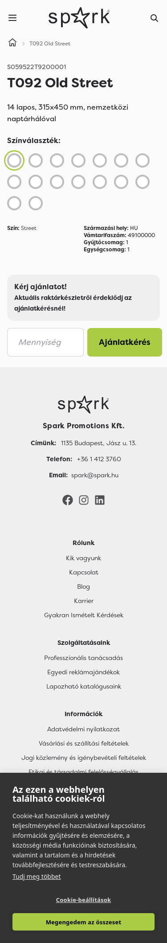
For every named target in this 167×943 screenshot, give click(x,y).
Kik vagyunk (83, 558)
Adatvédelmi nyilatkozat (83, 729)
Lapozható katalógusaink (83, 686)
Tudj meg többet (36, 876)
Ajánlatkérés (125, 342)
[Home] (12, 43)
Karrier (84, 601)
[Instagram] (83, 500)
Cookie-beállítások (83, 900)
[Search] (154, 17)
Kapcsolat (83, 572)
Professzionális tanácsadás (83, 658)
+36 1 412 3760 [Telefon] (99, 459)
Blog (83, 586)
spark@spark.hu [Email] (94, 475)
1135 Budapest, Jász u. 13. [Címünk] (98, 443)
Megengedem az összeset (84, 922)
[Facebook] (67, 500)
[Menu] (12, 17)
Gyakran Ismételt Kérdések (83, 615)
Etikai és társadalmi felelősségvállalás (83, 772)
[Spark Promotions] (79, 18)
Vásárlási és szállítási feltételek (84, 743)
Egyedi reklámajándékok (83, 672)
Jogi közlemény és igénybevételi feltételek (83, 758)
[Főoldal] (83, 405)
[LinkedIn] (100, 500)
